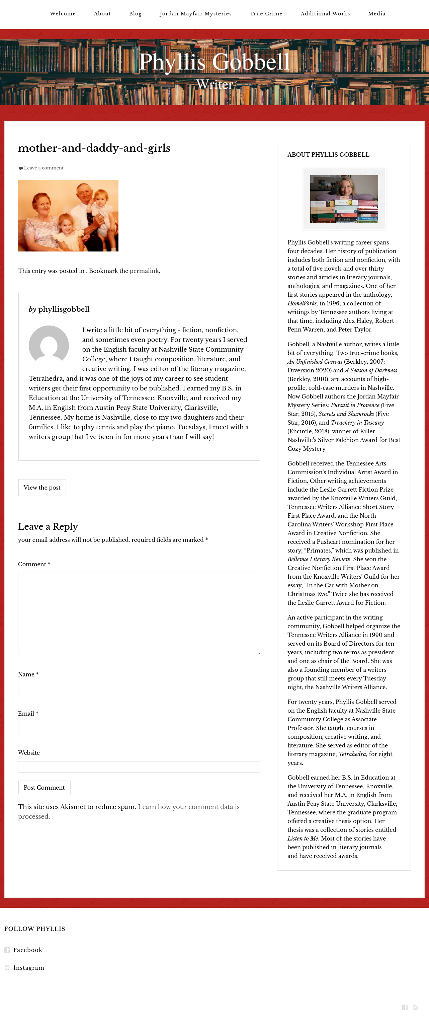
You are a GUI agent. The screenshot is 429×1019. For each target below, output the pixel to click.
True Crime (266, 14)
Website (29, 752)
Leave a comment (44, 168)
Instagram (29, 967)
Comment (34, 564)
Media (377, 14)
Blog (135, 14)
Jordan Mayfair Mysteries (196, 14)
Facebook (27, 950)
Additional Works (325, 14)
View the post (42, 487)
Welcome (63, 14)
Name (28, 674)
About (102, 14)
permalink (144, 271)
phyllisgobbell (64, 309)
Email (28, 713)
